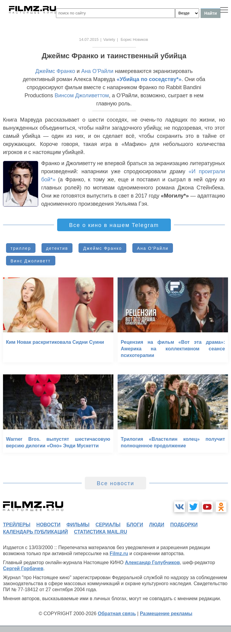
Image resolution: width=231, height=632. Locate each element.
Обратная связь (117, 613)
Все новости (115, 483)
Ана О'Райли (152, 248)
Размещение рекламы (166, 613)
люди (156, 524)
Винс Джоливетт (31, 261)
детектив (57, 248)
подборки (184, 524)
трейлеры (16, 524)
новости (48, 524)
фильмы (77, 524)
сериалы (107, 524)
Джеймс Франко (55, 71)
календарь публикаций (35, 531)
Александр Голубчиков (152, 562)
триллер (21, 248)
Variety (109, 39)
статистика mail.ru (100, 531)
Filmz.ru (119, 553)
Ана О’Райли (97, 71)
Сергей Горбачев (23, 568)
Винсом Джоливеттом (81, 95)
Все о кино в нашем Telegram (114, 225)
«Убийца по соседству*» (149, 79)
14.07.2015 (89, 39)
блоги (134, 524)
